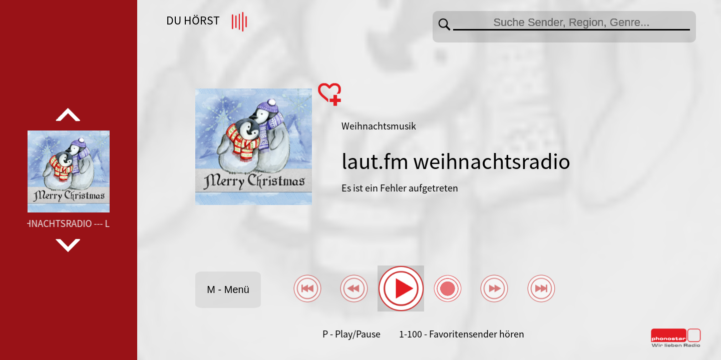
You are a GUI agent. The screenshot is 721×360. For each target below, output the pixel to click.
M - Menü (228, 289)
